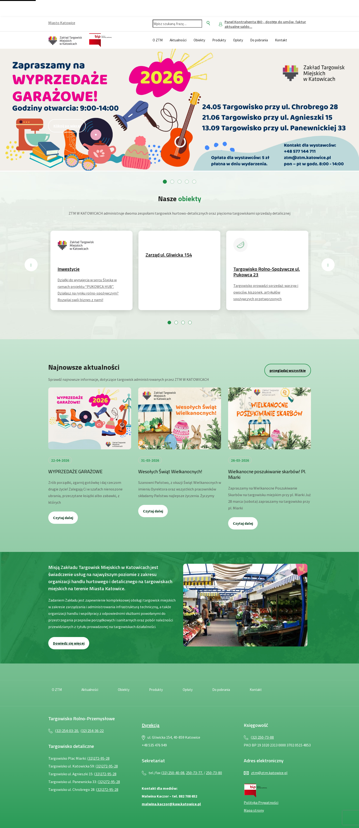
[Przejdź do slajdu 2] (172, 182)
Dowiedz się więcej (68, 643)
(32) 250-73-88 (262, 737)
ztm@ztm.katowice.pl (269, 772)
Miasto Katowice (61, 22)
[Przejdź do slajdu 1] (165, 182)
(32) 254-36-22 (92, 730)
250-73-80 (214, 772)
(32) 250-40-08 (172, 772)
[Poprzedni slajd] (31, 264)
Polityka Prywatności (261, 802)
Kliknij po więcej (67, 125)
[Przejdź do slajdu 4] (187, 182)
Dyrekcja (151, 725)
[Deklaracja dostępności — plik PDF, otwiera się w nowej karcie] (296, 39)
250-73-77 (194, 772)
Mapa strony (254, 810)
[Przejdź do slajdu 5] (194, 182)
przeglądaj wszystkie (288, 370)
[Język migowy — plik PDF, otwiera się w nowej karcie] (306, 39)
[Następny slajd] (328, 264)
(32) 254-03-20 (66, 730)
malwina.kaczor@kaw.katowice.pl (171, 804)
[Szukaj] (208, 23)
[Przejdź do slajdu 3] (179, 182)
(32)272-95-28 (98, 758)
